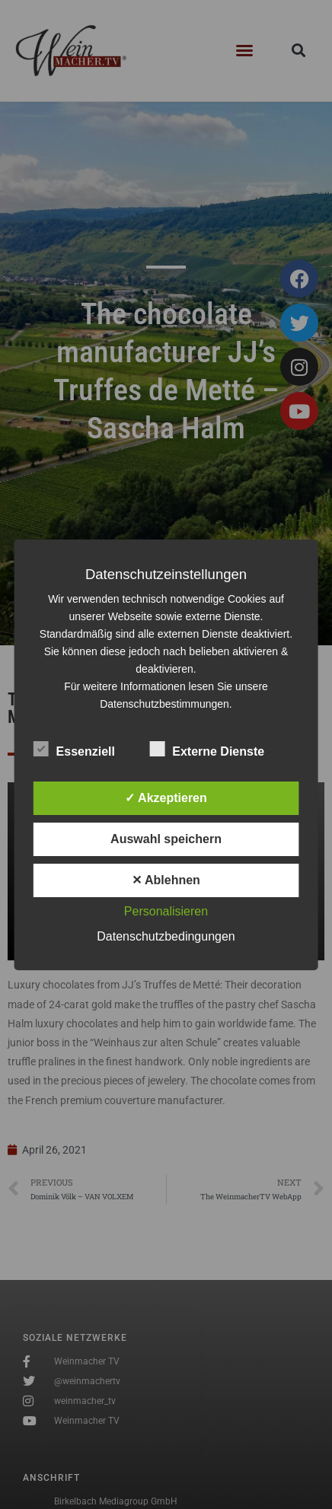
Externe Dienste (206, 749)
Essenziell (74, 749)
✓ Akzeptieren (166, 797)
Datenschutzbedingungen (166, 936)
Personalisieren (166, 911)
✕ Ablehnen (166, 880)
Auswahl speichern (166, 838)
